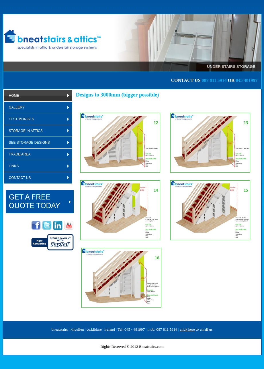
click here (187, 329)
